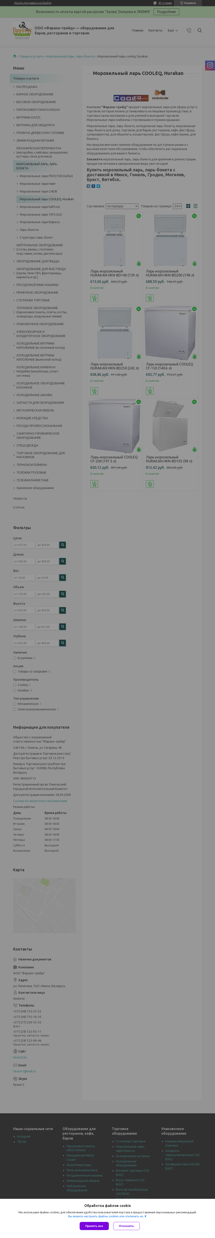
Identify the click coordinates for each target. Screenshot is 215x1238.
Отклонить (126, 1226)
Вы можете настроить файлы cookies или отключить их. (106, 1216)
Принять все (94, 1226)
